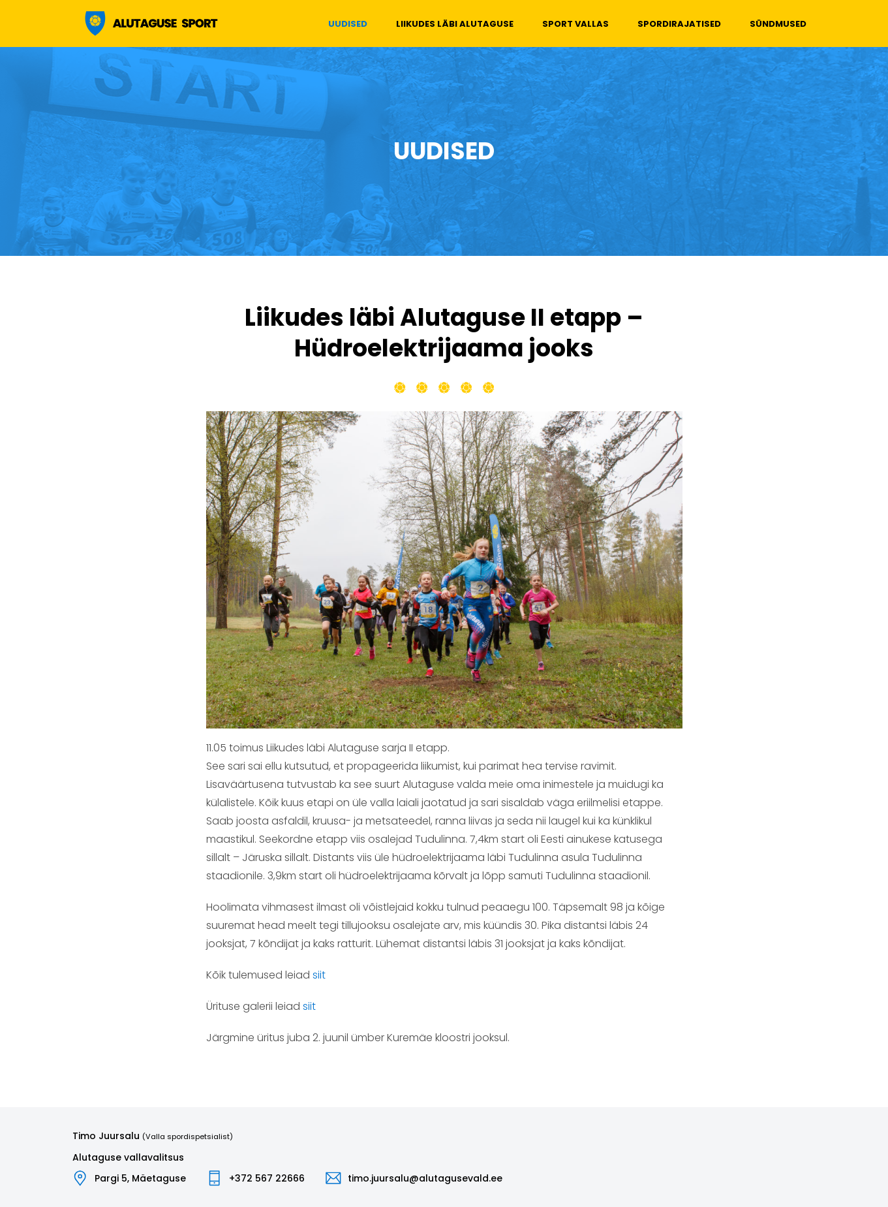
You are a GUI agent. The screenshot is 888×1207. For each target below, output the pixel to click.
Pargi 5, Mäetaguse (140, 1178)
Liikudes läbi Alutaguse (454, 24)
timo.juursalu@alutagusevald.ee (425, 1178)
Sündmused (778, 24)
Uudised (347, 24)
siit (319, 974)
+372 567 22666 (267, 1178)
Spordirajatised (679, 24)
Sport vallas (575, 24)
